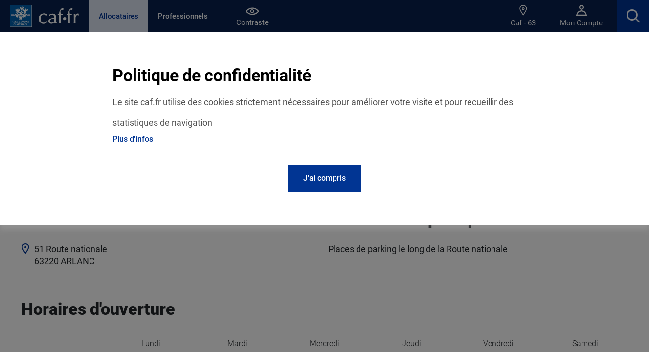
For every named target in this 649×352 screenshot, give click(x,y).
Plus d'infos (132, 139)
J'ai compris (324, 178)
